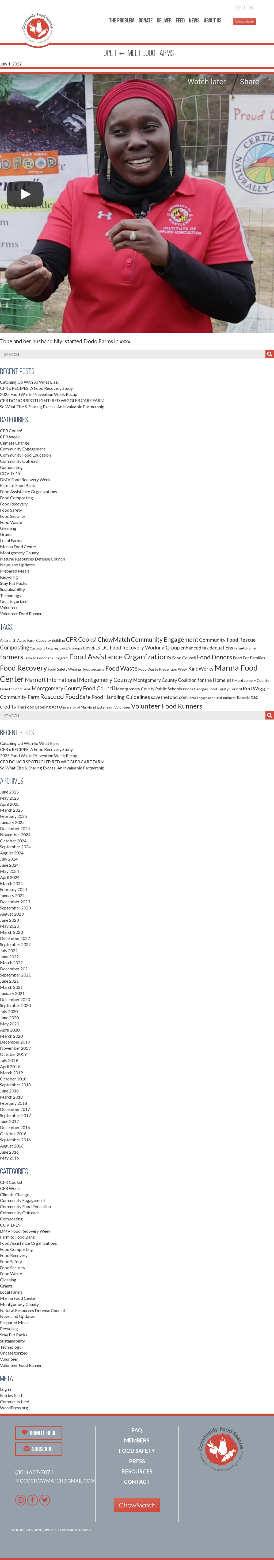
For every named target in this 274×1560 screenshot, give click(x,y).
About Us (213, 20)
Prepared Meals (14, 570)
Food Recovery (14, 503)
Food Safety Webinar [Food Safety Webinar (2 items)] (65, 669)
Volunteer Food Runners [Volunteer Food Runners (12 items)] (166, 706)
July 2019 (9, 1060)
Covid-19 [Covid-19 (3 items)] (91, 647)
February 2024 (13, 889)
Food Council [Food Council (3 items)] (184, 657)
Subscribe (39, 1449)
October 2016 (13, 1133)
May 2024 (9, 871)
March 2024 (11, 883)
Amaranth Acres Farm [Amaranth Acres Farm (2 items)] (17, 640)
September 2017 (15, 1115)
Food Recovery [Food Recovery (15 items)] (23, 668)
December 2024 (15, 828)
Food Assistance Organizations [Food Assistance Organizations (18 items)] (120, 656)
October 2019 (13, 1054)
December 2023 (15, 901)
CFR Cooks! (11, 430)
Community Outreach (20, 461)
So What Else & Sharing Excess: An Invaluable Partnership (52, 406)
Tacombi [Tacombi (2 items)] (243, 697)
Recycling (9, 576)
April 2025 (10, 804)
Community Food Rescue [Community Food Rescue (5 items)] (227, 640)
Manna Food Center (18, 546)
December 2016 (15, 1127)
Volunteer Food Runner (21, 613)
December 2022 (15, 938)
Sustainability (12, 589)
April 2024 (10, 877)
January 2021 (12, 993)
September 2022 (15, 944)
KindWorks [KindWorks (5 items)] (201, 669)
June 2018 (9, 1090)
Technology (10, 595)
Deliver (164, 20)
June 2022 (9, 956)
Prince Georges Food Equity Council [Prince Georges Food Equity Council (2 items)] (212, 689)
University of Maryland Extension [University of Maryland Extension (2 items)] (86, 707)
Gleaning (8, 528)
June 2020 (9, 1017)
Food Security (12, 516)
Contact (137, 1482)
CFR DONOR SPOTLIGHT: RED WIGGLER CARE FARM (52, 400)
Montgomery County (19, 552)
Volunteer (9, 607)
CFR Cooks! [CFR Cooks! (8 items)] (81, 639)
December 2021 (15, 968)
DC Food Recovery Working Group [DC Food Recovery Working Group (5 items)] (140, 647)
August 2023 (12, 913)
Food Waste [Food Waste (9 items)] (121, 668)
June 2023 (9, 920)
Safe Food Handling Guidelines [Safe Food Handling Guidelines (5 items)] (115, 697)
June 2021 (9, 980)
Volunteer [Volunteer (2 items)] (122, 707)
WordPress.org (14, 1407)
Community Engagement (22, 448)
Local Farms (11, 540)
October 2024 (13, 840)
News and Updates (17, 564)
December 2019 (15, 1041)
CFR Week (10, 436)
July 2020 (9, 1011)
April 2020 (10, 1029)
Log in (5, 1389)
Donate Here (38, 1433)
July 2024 (9, 858)
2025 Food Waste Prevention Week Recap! (39, 394)
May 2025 (9, 797)
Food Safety (11, 509)
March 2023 (11, 932)
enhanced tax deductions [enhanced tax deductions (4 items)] (206, 648)
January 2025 (12, 822)
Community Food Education (25, 454)
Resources (137, 1471)
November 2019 (15, 1048)
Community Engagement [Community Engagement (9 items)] (164, 639)
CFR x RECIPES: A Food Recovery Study (36, 388)
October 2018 (13, 1078)
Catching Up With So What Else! (29, 381)
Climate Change (14, 442)
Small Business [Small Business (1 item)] (225, 697)
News (194, 20)
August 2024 (12, 852)
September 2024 (15, 846)
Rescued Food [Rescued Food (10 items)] (59, 696)
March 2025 (11, 809)
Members (137, 1440)
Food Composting (16, 497)
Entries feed (11, 1395)
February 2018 (13, 1103)
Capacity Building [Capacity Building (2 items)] (50, 640)
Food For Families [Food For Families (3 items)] (249, 657)
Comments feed (14, 1401)
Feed (180, 20)
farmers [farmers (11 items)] (11, 657)
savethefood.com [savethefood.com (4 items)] (169, 697)
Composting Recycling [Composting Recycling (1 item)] (44, 648)
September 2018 (15, 1084)
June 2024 (9, 864)
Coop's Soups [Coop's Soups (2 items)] (70, 648)
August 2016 (12, 1145)
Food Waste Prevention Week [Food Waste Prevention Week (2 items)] (162, 669)
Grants (6, 534)
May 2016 (9, 1157)
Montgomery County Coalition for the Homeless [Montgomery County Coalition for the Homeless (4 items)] (183, 680)
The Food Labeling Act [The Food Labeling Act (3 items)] (37, 706)
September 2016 (15, 1139)
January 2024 (12, 895)
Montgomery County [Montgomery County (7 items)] (105, 679)
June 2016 (9, 1151)
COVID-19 (10, 473)
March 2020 (11, 1035)
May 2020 (9, 1023)
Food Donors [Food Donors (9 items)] (214, 657)
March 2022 (11, 962)
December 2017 (15, 1109)
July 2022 (9, 950)
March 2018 (11, 1096)
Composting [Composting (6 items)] (14, 647)
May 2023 (9, 925)
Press (137, 1461)
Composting (11, 467)
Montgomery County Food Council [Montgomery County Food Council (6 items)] (73, 688)
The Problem (121, 20)
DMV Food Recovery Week (25, 479)
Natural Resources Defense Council (32, 558)
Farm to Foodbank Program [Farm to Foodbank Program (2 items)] (46, 658)
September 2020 (15, 1005)
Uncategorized (14, 601)
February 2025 (13, 816)
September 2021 (15, 974)
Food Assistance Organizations (28, 491)
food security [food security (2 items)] (94, 669)
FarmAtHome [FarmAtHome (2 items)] (245, 648)
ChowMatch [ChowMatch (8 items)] (114, 639)
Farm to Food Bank (17, 485)
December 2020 (15, 999)
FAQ (137, 1430)
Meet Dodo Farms (146, 52)
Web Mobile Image (77, 1529)
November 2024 (15, 834)
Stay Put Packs (13, 583)
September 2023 (15, 907)
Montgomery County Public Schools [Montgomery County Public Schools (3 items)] (149, 688)
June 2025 (9, 791)
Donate (146, 20)
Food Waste (11, 522)
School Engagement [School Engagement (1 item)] (201, 697)
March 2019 (11, 1072)
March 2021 (11, 987)
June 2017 (9, 1121)
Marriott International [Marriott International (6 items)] (51, 679)
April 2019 (10, 1066)
